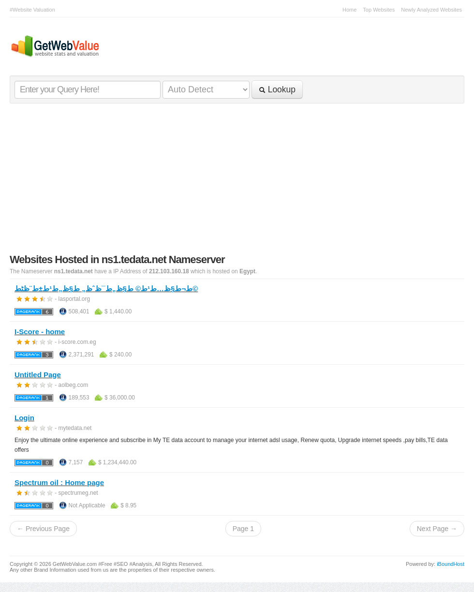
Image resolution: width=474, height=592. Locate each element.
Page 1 (243, 529)
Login (24, 418)
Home (349, 10)
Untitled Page (38, 374)
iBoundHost (450, 564)
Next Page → (437, 529)
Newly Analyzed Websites (431, 10)
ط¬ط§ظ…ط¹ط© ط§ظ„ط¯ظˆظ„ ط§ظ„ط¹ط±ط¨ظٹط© (106, 288)
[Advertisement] (237, 181)
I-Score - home (40, 331)
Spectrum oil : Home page (59, 482)
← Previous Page (43, 529)
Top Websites (379, 10)
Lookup (277, 89)
